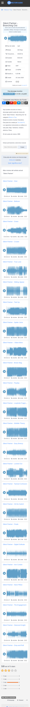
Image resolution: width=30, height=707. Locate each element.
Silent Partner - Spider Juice (13, 322)
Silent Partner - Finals (10, 524)
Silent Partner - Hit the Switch (13, 504)
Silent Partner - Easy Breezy (13, 443)
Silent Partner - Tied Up (11, 302)
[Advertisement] (15, 678)
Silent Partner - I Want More (13, 342)
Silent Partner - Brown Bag (12, 363)
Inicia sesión (8, 93)
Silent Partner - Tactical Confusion (15, 484)
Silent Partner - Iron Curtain (12, 564)
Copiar (22, 146)
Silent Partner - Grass (10, 221)
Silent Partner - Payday (11, 383)
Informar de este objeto (22, 153)
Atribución (12, 160)
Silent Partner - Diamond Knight (14, 625)
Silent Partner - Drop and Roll (13, 645)
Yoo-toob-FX (24, 85)
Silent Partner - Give (10, 181)
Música (11, 117)
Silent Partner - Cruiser (11, 242)
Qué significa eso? (15, 163)
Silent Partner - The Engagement (14, 605)
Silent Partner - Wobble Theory (14, 423)
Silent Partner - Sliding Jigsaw (13, 282)
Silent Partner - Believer (11, 201)
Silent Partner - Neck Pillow (12, 585)
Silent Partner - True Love (12, 262)
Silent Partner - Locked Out (12, 464)
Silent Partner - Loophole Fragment (15, 403)
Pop (15, 117)
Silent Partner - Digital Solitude (14, 544)
